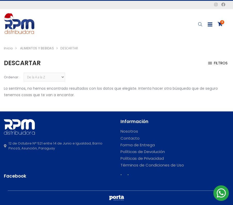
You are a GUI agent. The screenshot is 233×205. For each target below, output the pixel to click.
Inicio (8, 48)
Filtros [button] (217, 63)
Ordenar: (11, 77)
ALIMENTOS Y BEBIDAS (37, 48)
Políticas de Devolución (142, 151)
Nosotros (129, 131)
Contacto (130, 138)
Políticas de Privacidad (142, 158)
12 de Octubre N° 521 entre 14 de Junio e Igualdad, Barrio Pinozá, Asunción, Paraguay (53, 145)
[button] (200, 24)
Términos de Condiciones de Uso (152, 165)
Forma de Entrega (137, 145)
